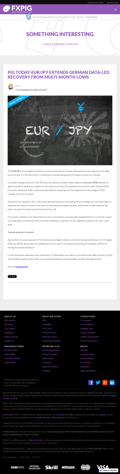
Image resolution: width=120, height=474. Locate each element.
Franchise (46, 362)
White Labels (48, 358)
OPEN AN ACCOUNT (96, 3)
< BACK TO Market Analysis (60, 43)
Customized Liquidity (51, 341)
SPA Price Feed (49, 333)
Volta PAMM (9, 354)
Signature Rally (35, 440)
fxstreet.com (21, 266)
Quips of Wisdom (87, 371)
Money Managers (50, 354)
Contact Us (9, 341)
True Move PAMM (12, 358)
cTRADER (47, 324)
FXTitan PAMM (11, 350)
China (54, 417)
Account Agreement (89, 341)
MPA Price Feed (49, 337)
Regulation (9, 333)
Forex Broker (8, 415)
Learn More (91, 17)
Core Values (9, 328)
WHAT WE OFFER (51, 316)
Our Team (8, 324)
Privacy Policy (25, 457)
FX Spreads (85, 320)
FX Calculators (86, 324)
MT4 (44, 320)
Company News (87, 354)
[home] (16, 10)
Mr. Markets (85, 362)
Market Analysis (87, 358)
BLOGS (84, 346)
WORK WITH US (50, 346)
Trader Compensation (89, 337)
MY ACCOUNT (113, 3)
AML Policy (37, 457)
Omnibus (46, 371)
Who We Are (9, 320)
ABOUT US (10, 316)
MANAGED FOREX (14, 346)
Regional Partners (50, 367)
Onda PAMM (9, 362)
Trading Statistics (87, 333)
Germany (47, 417)
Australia (102, 415)
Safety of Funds (11, 337)
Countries (60, 415)
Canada (38, 417)
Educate (84, 350)
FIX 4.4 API (47, 328)
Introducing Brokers (50, 350)
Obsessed (84, 367)
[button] (116, 10)
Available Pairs (86, 328)
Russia (61, 417)
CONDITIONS (87, 316)
